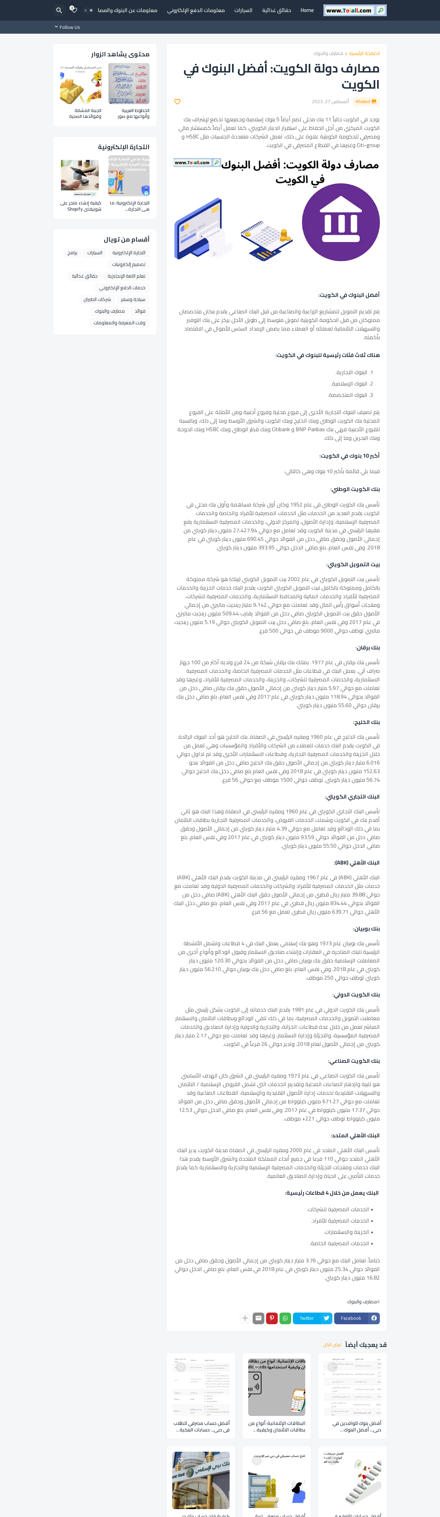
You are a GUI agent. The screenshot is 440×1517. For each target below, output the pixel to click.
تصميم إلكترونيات (128, 264)
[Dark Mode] (89, 10)
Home (307, 10)
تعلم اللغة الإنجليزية (126, 275)
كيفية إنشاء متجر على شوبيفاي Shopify (80, 206)
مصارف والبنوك (328, 54)
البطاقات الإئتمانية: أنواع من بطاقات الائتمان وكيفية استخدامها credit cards (276, 1426)
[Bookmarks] (74, 10)
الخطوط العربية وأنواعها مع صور (134, 114)
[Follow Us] (68, 27)
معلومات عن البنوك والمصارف (124, 10)
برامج (72, 252)
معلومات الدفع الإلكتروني (196, 10)
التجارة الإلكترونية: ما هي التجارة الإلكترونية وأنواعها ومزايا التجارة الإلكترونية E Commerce (130, 206)
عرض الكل (332, 1344)
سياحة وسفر (133, 299)
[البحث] (59, 10)
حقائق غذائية (276, 10)
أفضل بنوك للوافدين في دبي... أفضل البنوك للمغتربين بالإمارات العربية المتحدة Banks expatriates (353, 1426)
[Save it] (177, 101)
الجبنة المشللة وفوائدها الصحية (85, 114)
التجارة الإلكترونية (128, 252)
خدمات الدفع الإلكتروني (122, 287)
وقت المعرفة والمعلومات (119, 322)
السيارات (243, 10)
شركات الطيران (97, 299)
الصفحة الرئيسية (364, 54)
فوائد (140, 310)
